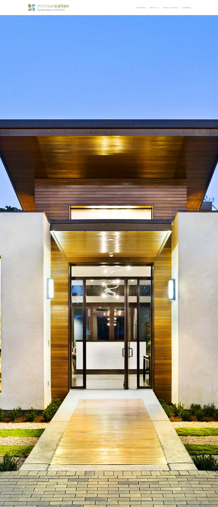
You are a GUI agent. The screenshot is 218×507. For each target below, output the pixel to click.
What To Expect (171, 8)
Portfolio (140, 8)
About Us (154, 8)
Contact (187, 8)
